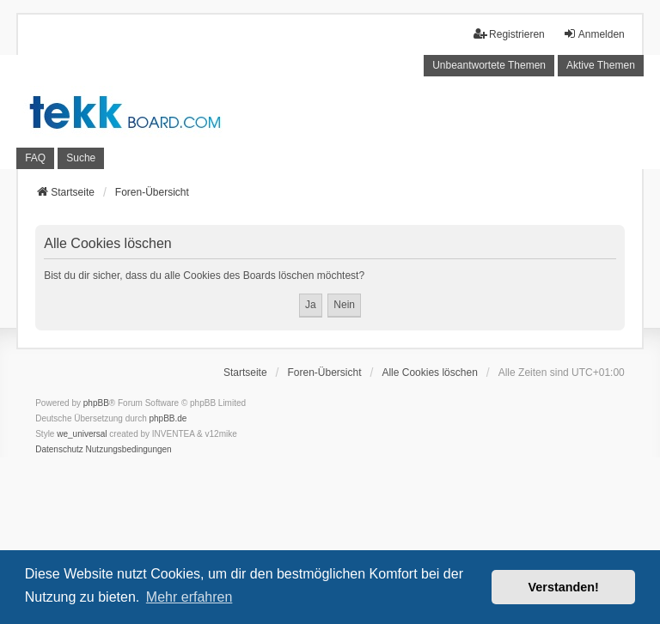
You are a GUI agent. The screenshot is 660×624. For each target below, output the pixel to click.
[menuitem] (59, 449)
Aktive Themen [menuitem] (600, 65)
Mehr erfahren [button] (189, 597)
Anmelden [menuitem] (594, 33)
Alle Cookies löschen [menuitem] (429, 373)
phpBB (96, 403)
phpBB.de (168, 418)
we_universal (82, 434)
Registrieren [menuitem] (509, 33)
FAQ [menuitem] (35, 158)
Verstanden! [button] (564, 587)
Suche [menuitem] (80, 158)
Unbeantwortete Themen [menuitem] (489, 65)
